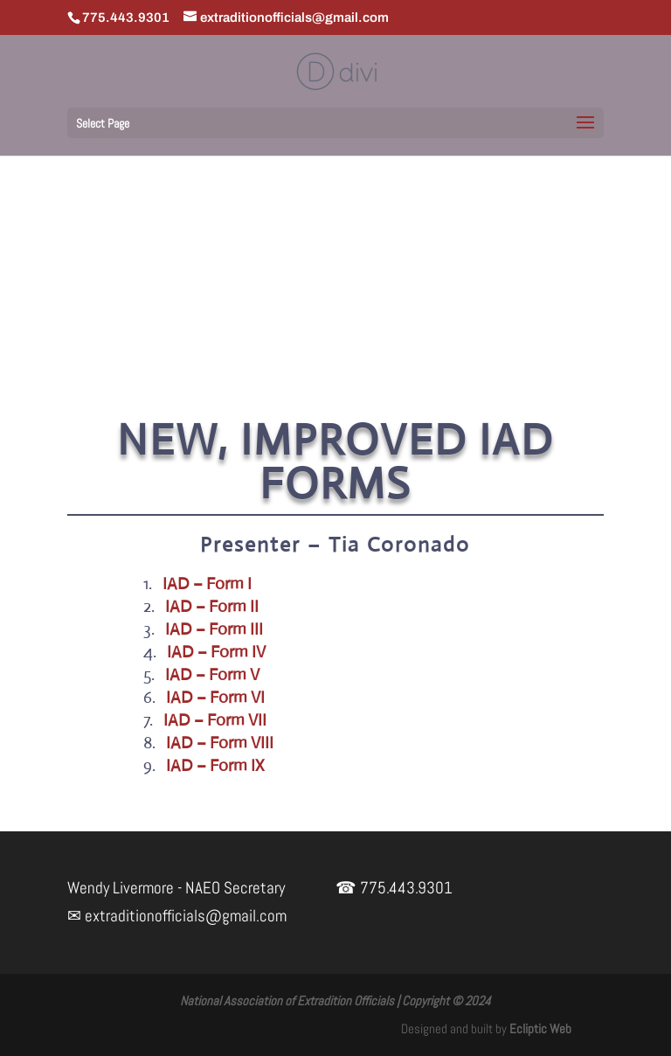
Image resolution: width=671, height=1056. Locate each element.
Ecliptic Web (540, 1028)
